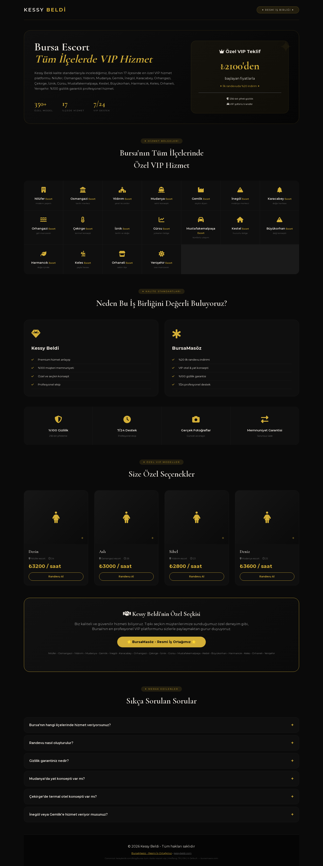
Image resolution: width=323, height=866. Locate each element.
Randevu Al (56, 576)
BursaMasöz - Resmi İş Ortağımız (151, 853)
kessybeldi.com (183, 853)
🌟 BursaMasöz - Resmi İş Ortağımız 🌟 (161, 642)
